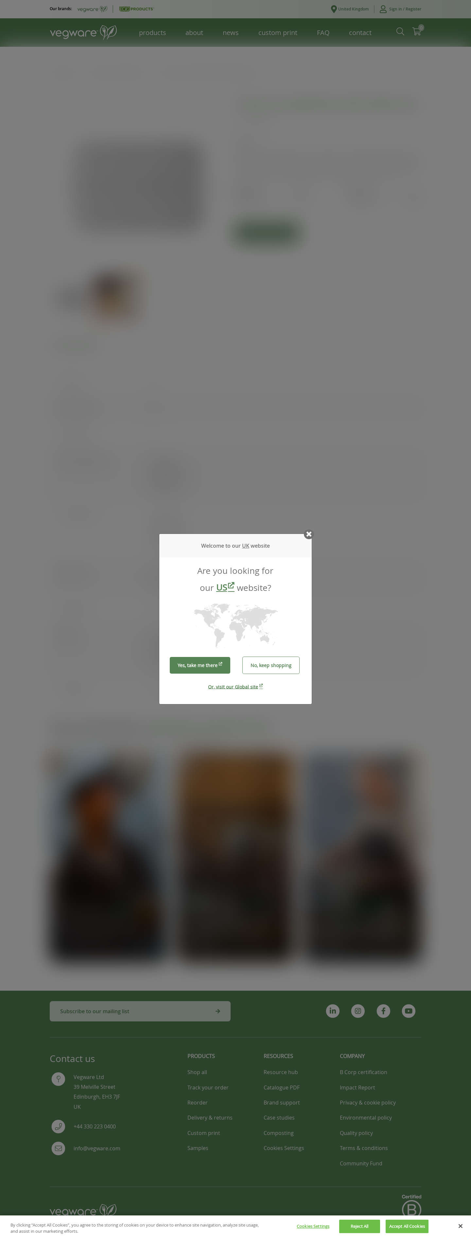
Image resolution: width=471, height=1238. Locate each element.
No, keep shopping (271, 665)
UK (245, 545)
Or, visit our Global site (233, 686)
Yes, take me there (198, 665)
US (221, 587)
